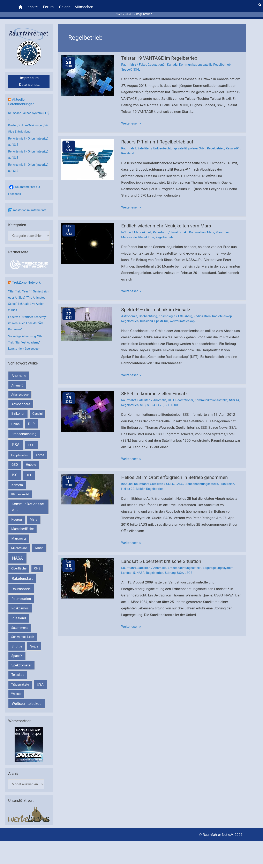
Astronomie (129, 311)
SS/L (137, 66)
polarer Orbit (201, 144)
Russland (144, 149)
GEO (173, 395)
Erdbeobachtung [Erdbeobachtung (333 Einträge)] (24, 431)
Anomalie (161, 395)
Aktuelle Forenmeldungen (22, 97)
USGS (192, 567)
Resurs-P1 (128, 149)
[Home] (21, 5)
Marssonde (129, 233)
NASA (141, 567)
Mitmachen (84, 5)
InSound (127, 228)
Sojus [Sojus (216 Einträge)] (34, 643)
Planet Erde (147, 233)
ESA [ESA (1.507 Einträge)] (16, 441)
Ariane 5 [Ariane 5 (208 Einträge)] (17, 382)
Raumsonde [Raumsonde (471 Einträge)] (21, 585)
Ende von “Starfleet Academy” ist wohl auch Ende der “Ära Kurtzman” (28, 320)
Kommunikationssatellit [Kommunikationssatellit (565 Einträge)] (28, 504)
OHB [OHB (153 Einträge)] (37, 565)
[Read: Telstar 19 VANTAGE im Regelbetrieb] (87, 72)
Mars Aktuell (144, 228)
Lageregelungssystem (223, 562)
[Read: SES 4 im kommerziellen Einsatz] (87, 406)
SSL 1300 (179, 400)
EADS (182, 478)
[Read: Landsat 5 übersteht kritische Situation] (87, 572)
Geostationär (158, 61)
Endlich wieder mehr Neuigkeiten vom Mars (168, 221)
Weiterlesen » (131, 119)
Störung (173, 567)
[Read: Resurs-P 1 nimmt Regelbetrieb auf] (87, 155)
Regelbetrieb (227, 61)
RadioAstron (206, 311)
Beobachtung (149, 311)
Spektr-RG (163, 316)
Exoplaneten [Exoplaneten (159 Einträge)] (19, 452)
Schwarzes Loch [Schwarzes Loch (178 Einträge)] (22, 633)
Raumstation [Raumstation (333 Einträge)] (21, 595)
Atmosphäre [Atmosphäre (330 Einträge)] (21, 401)
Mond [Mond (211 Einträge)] (39, 545)
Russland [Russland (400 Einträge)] (19, 615)
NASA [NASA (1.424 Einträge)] (17, 555)
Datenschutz (29, 81)
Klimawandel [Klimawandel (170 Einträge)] (20, 491)
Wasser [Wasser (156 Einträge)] (16, 691)
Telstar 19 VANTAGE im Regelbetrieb (161, 54)
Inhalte (32, 5)
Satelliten (145, 144)
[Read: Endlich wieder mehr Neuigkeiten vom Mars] (87, 239)
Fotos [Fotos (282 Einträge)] (40, 452)
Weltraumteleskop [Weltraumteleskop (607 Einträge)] (27, 700)
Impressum (29, 74)
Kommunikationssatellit (199, 61)
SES (149, 400)
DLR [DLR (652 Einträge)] (31, 420)
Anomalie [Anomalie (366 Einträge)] (19, 372)
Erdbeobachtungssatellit (172, 144)
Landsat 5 (128, 567)
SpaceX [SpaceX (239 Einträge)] (16, 652)
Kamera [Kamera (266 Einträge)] (17, 482)
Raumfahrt (129, 61)
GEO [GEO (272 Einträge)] (15, 461)
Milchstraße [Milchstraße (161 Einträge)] (19, 545)
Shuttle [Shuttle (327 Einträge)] (17, 643)
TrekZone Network (27, 279)
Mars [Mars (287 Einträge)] (33, 516)
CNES (172, 478)
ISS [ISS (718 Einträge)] (14, 471)
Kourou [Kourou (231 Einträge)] (16, 516)
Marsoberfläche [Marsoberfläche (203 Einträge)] (22, 526)
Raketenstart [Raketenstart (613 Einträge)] (22, 575)
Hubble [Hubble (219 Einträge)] (31, 461)
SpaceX (126, 66)
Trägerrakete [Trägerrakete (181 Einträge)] (20, 681)
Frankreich (232, 478)
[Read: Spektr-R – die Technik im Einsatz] (86, 319)
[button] (260, 3)
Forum (49, 5)
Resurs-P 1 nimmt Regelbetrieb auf (159, 138)
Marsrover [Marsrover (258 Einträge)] (19, 535)
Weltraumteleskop (185, 316)
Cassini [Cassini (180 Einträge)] (37, 410)
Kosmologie (169, 311)
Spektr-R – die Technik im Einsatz (157, 305)
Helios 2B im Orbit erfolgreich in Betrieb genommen (177, 472)
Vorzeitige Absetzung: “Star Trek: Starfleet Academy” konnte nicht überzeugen (26, 339)
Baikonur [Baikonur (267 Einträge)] (18, 410)
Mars (215, 228)
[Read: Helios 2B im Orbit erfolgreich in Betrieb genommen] (87, 484)
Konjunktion (201, 228)
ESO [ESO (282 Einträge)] (31, 442)
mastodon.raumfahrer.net (30, 206)
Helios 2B (128, 483)
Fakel (144, 61)
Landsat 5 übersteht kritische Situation (163, 555)
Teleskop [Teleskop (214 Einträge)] (17, 671)
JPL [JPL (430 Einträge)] (29, 472)
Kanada (174, 61)
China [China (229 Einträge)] (15, 421)
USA (183, 567)
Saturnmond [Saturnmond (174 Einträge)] (19, 624)
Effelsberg (188, 311)
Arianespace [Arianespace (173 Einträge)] (20, 391)
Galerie (65, 5)
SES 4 (157, 400)
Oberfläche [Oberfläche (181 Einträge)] (19, 565)
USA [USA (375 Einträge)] (40, 681)
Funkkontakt (182, 228)
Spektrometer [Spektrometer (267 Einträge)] (22, 662)
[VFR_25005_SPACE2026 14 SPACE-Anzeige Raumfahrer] (29, 741)
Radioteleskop (227, 311)
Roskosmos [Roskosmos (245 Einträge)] (20, 605)
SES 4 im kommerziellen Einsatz (156, 388)
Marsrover (227, 228)
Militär (141, 483)
